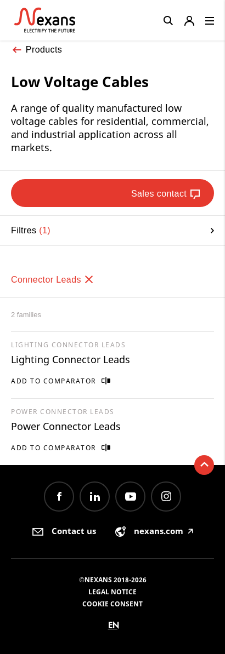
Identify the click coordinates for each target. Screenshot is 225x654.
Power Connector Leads (66, 426)
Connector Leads (52, 279)
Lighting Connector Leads (70, 359)
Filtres (112, 230)
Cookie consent (112, 604)
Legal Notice (112, 591)
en (113, 625)
